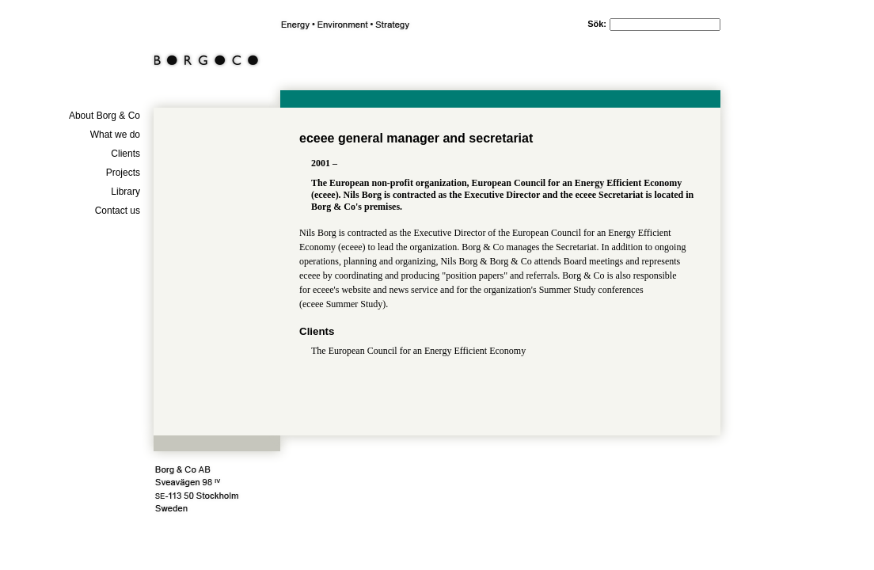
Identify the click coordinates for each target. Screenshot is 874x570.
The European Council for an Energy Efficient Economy (418, 350)
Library (125, 191)
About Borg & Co (104, 115)
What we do (115, 134)
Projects (123, 172)
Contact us (117, 210)
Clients (125, 153)
